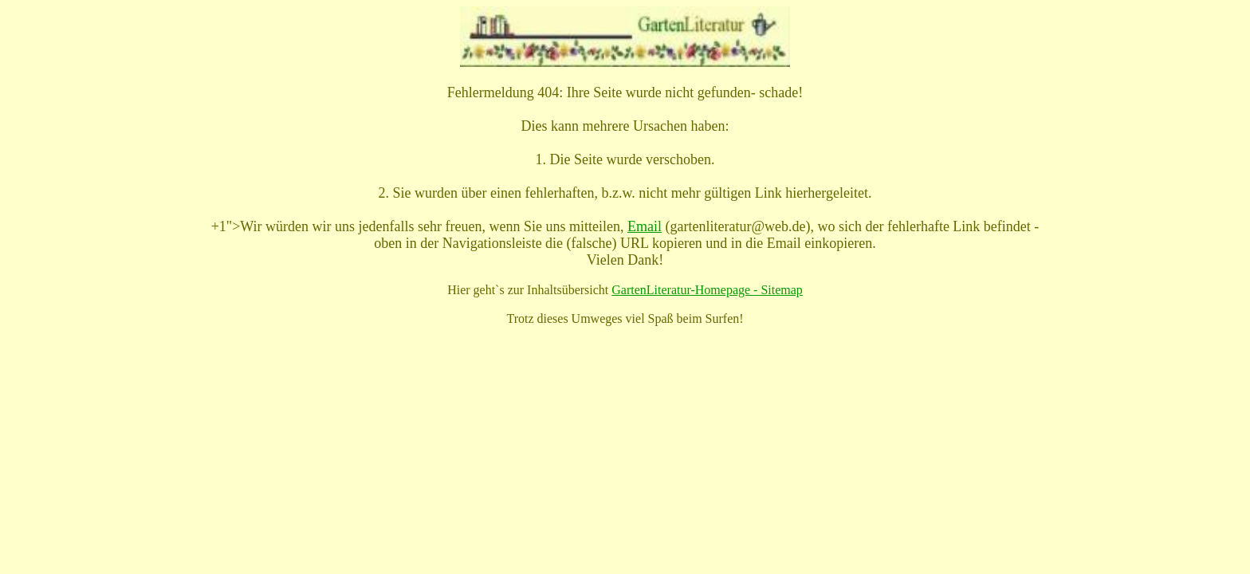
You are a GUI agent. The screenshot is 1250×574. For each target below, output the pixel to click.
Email (644, 226)
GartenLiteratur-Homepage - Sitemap (707, 290)
